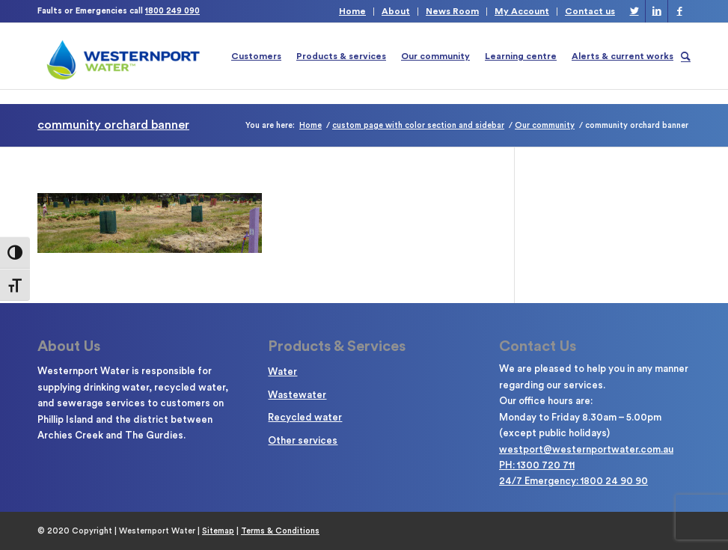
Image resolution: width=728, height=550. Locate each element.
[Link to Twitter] (634, 11)
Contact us (590, 11)
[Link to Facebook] (679, 11)
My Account (522, 11)
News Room (452, 11)
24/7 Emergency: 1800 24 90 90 (573, 481)
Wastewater (297, 395)
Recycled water (305, 417)
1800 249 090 (172, 11)
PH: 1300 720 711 (537, 465)
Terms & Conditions (280, 531)
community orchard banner (113, 125)
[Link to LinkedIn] (656, 11)
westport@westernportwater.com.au (586, 449)
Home (352, 11)
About (396, 11)
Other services (302, 440)
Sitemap (218, 531)
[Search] (686, 56)
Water (282, 371)
